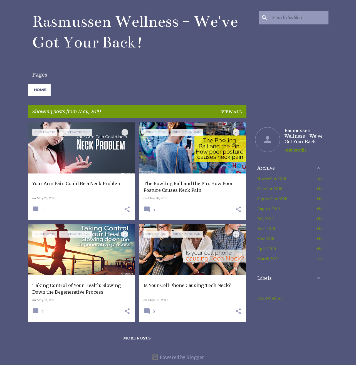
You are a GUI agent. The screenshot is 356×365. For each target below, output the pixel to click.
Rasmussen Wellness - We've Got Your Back (304, 136)
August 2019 (268, 208)
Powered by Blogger (178, 357)
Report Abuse (270, 298)
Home (40, 90)
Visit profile (295, 150)
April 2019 (266, 248)
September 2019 (272, 198)
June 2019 (266, 228)
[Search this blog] (299, 17)
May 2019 (265, 238)
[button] (127, 209)
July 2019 (265, 218)
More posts (137, 338)
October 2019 (269, 188)
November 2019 (271, 178)
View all (231, 111)
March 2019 (268, 258)
